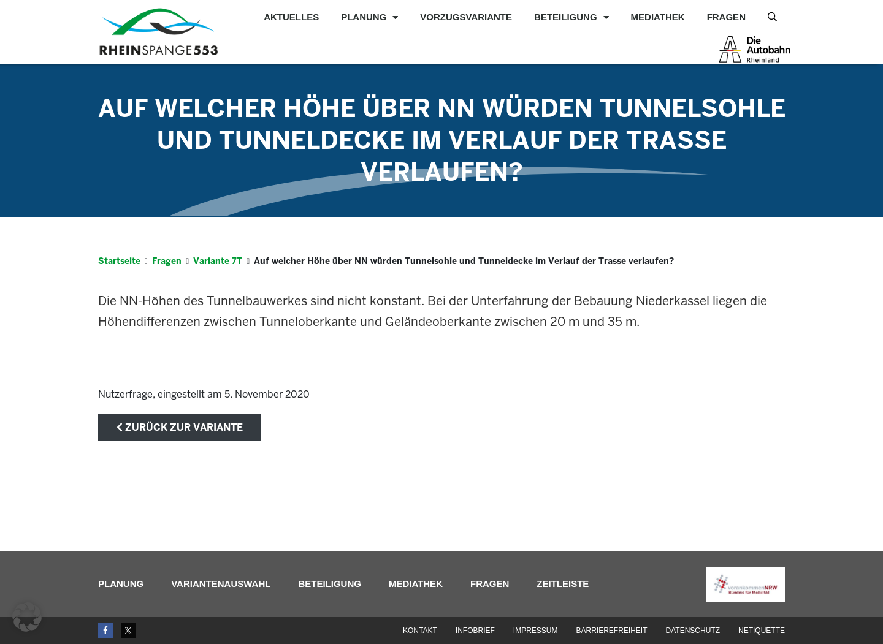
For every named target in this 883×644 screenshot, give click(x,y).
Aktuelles (291, 17)
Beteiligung (571, 17)
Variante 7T (217, 261)
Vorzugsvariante (466, 17)
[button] (27, 617)
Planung (369, 17)
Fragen (726, 17)
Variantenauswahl (220, 583)
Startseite (119, 261)
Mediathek (658, 17)
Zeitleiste (563, 583)
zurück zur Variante (180, 427)
